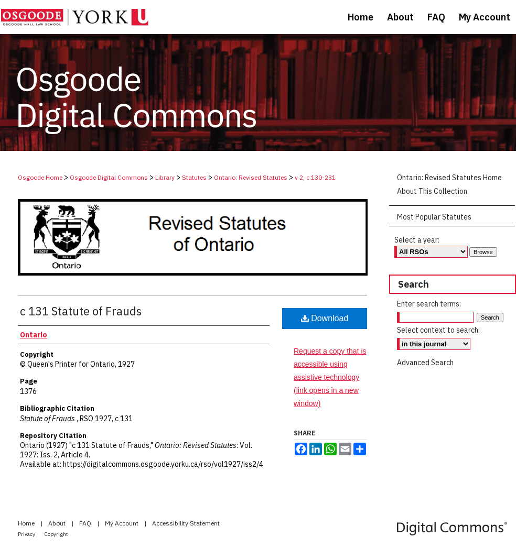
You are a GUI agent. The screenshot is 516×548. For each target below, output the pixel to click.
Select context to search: (438, 330)
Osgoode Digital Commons (109, 177)
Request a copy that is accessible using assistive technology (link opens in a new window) (330, 377)
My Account (122, 523)
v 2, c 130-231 (315, 177)
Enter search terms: (429, 304)
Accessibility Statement (186, 523)
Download (325, 318)
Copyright (56, 534)
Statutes (194, 177)
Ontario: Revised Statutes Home (449, 177)
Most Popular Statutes (434, 217)
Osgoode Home (40, 177)
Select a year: (416, 240)
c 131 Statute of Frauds (81, 311)
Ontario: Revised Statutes (250, 177)
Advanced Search (425, 362)
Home (27, 523)
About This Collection (432, 191)
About (57, 523)
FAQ (86, 523)
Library (165, 177)
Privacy (27, 534)
